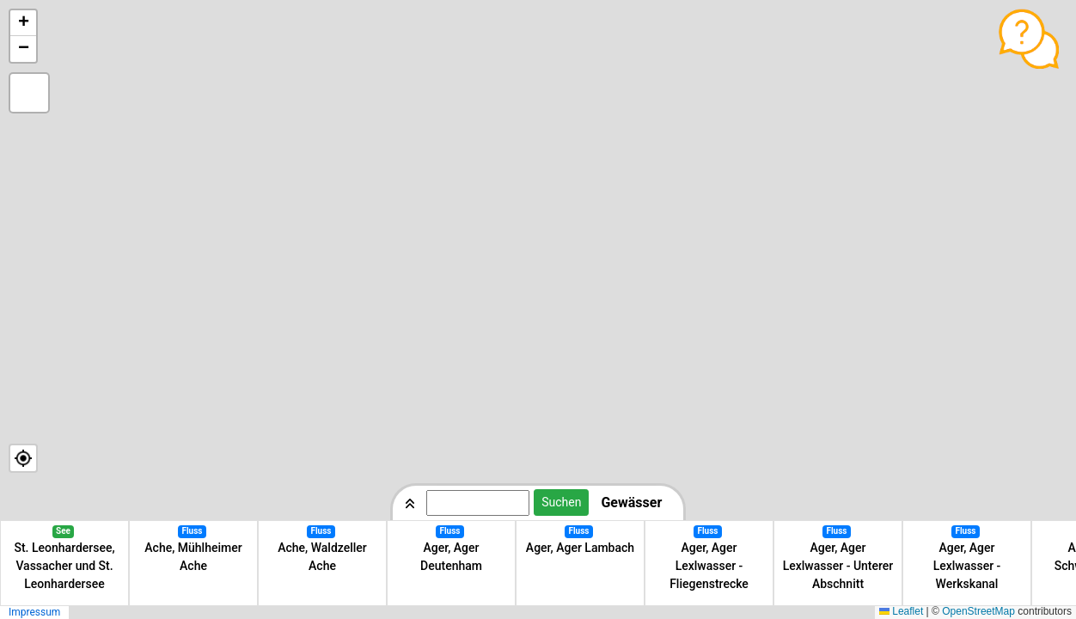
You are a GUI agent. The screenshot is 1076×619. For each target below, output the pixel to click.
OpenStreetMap (978, 611)
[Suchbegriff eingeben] (477, 503)
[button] (23, 23)
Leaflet (901, 611)
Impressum (34, 612)
